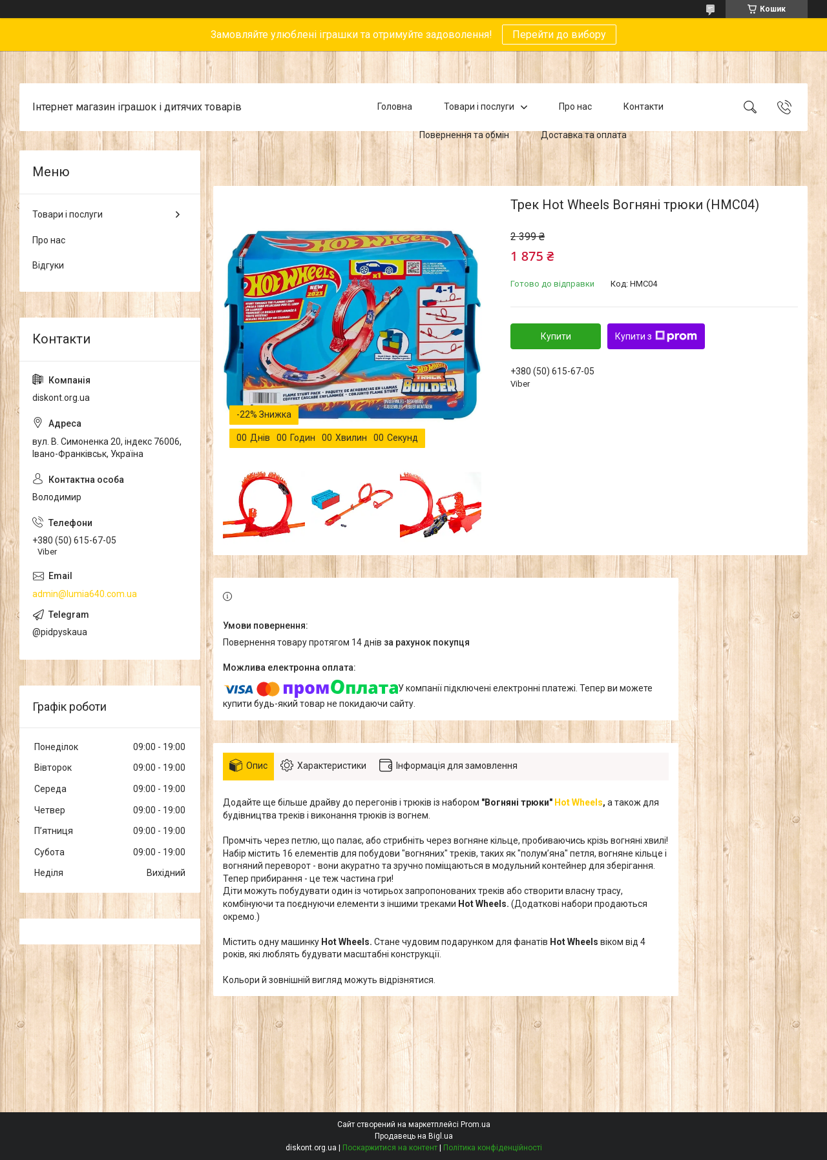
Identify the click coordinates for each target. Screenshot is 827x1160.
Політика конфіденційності (492, 1147)
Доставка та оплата (584, 135)
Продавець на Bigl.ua (414, 1136)
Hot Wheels (578, 802)
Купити (556, 336)
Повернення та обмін (464, 135)
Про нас (575, 106)
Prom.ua (475, 1124)
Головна (394, 106)
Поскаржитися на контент (389, 1147)
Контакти (643, 106)
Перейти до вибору (559, 34)
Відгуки (48, 265)
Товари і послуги (479, 106)
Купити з (656, 336)
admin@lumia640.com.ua (84, 594)
